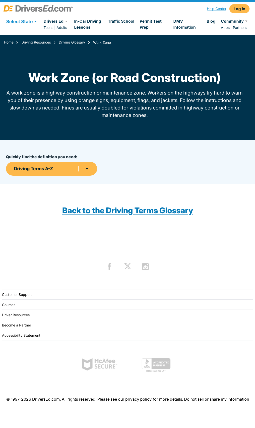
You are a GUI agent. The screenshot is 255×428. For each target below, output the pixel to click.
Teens (48, 27)
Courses (8, 305)
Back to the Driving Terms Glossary (127, 210)
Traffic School (121, 21)
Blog (211, 21)
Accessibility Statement (21, 335)
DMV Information (184, 24)
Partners (240, 27)
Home (8, 42)
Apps (225, 27)
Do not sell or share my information (216, 399)
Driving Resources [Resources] (36, 42)
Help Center (216, 8)
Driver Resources (16, 315)
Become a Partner (16, 325)
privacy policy (138, 399)
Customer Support (17, 294)
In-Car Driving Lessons (87, 24)
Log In (239, 8)
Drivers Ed (56, 21)
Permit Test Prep (151, 24)
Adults (62, 27)
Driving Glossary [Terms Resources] (72, 42)
